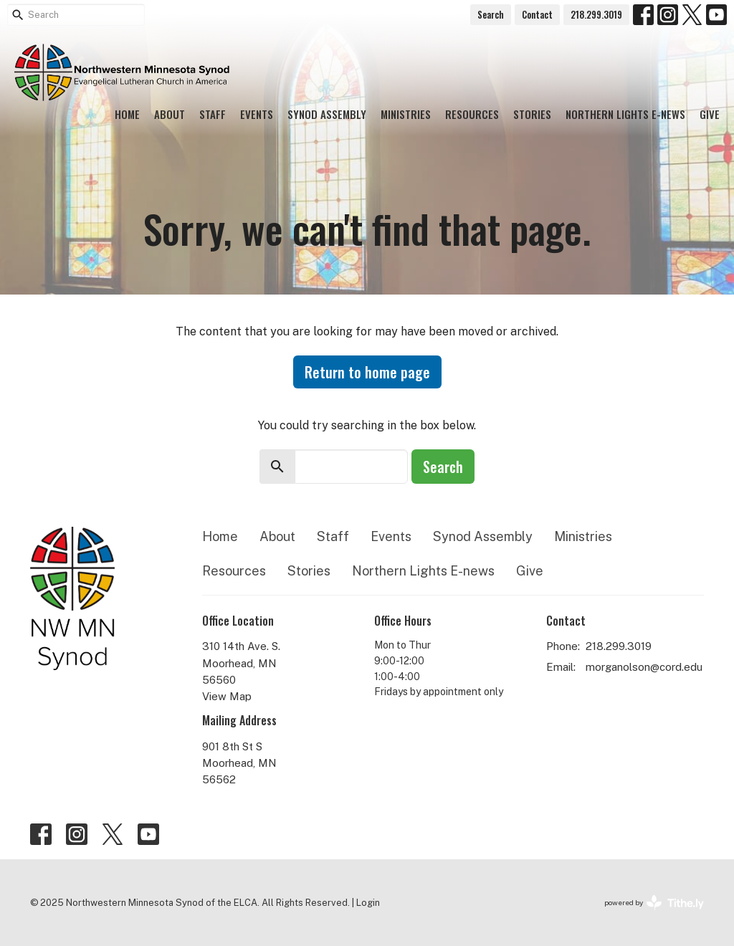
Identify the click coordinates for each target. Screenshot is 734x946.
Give (710, 114)
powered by (654, 903)
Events (256, 114)
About (169, 114)
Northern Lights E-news (625, 114)
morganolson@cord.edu (644, 667)
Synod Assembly (326, 114)
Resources (472, 114)
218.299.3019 (596, 14)
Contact (537, 14)
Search (490, 14)
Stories (532, 114)
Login (368, 902)
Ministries (406, 114)
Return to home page (367, 372)
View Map (227, 696)
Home (127, 114)
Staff (212, 114)
